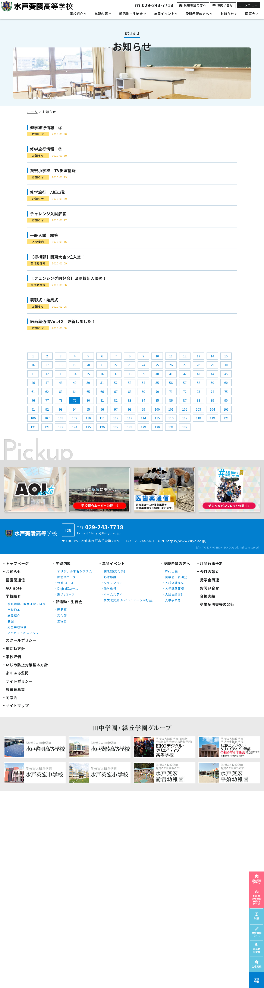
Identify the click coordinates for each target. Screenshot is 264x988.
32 (47, 374)
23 (129, 365)
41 (171, 374)
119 (212, 418)
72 (184, 391)
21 (102, 365)
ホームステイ (113, 594)
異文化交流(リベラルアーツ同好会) (129, 600)
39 (143, 374)
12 (184, 356)
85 (157, 400)
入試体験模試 (174, 583)
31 (33, 374)
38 (129, 374)
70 (157, 391)
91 (33, 409)
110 (88, 418)
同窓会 (11, 697)
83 (129, 400)
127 (115, 427)
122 (47, 427)
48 (60, 382)
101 (170, 409)
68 (129, 391)
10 (157, 356)
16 (33, 365)
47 (47, 382)
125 (88, 427)
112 (115, 418)
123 (60, 427)
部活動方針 (15, 648)
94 (74, 409)
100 (157, 409)
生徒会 (62, 621)
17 (47, 365)
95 (88, 409)
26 (171, 365)
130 (157, 427)
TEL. (154, 5)
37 (115, 374)
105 (226, 409)
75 (226, 391)
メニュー (251, 5)
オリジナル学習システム (74, 571)
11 (171, 356)
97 (115, 409)
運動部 (62, 609)
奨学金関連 (209, 579)
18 (60, 365)
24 (143, 365)
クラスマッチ (113, 583)
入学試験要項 (174, 588)
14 (212, 356)
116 (170, 418)
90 (226, 400)
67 (115, 391)
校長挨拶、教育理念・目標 (26, 604)
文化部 (62, 615)
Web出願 (171, 571)
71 (171, 391)
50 (88, 382)
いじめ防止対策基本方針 (27, 664)
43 (198, 374)
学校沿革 (13, 610)
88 (198, 400)
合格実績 (207, 596)
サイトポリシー (19, 681)
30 (226, 365)
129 (143, 427)
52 (115, 382)
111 (102, 418)
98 (129, 409)
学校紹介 (13, 596)
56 (171, 382)
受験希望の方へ (195, 5)
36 (102, 374)
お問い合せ (225, 5)
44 (212, 374)
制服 (10, 621)
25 (157, 365)
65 (88, 391)
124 (74, 427)
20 (88, 365)
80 (88, 400)
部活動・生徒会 (69, 601)
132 (184, 427)
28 (198, 365)
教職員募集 (15, 689)
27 (184, 365)
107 (47, 418)
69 (143, 391)
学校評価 (13, 656)
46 (33, 382)
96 (102, 409)
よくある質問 (17, 672)
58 (198, 382)
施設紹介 (13, 615)
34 (74, 374)
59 (212, 382)
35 (88, 374)
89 (212, 400)
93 (60, 409)
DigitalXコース (67, 588)
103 (198, 409)
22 (115, 365)
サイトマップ (17, 705)
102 (184, 409)
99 (143, 409)
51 (102, 382)
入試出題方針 (174, 594)
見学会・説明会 (176, 577)
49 (74, 382)
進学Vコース (66, 594)
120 (226, 418)
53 (129, 382)
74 (212, 391)
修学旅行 (110, 588)
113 (129, 418)
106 (33, 418)
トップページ (17, 563)
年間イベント (113, 563)
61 (33, 391)
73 (198, 391)
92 (47, 409)
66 (102, 391)
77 (47, 400)
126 (102, 427)
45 (226, 374)
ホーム (32, 111)
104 (212, 409)
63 (60, 391)
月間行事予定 (211, 563)
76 (33, 400)
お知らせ (13, 571)
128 (129, 427)
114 (143, 418)
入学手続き (173, 600)
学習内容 (63, 563)
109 (74, 418)
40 (157, 374)
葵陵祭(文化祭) (114, 571)
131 (170, 427)
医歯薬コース (66, 577)
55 (157, 382)
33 (60, 374)
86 (171, 400)
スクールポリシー (21, 640)
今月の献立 (209, 571)
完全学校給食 (16, 627)
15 (226, 356)
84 (143, 400)
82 (115, 400)
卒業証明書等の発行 (217, 604)
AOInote (14, 588)
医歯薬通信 (15, 579)
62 (47, 391)
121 (33, 427)
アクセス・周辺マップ (23, 633)
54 (143, 382)
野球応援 (110, 577)
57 (184, 382)
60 (226, 382)
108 (60, 418)
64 (74, 391)
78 (60, 400)
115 (157, 418)
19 (74, 365)
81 (102, 400)
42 (184, 374)
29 (212, 365)
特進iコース (65, 583)
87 (184, 400)
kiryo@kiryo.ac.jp (105, 533)
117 (184, 418)
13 (198, 356)
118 (198, 418)
